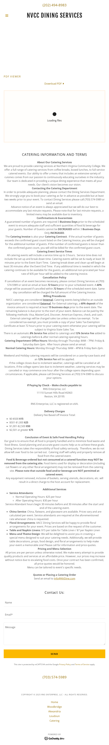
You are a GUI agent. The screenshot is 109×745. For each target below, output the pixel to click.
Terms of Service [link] (82, 664)
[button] (11, 15)
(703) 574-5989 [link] (55, 677)
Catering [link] (54, 720)
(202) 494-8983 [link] (55, 5)
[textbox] (54, 602)
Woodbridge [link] (54, 706)
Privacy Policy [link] (65, 664)
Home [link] (54, 702)
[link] (54, 15)
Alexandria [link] (54, 711)
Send (54, 653)
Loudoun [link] (54, 716)
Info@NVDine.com (64, 578)
